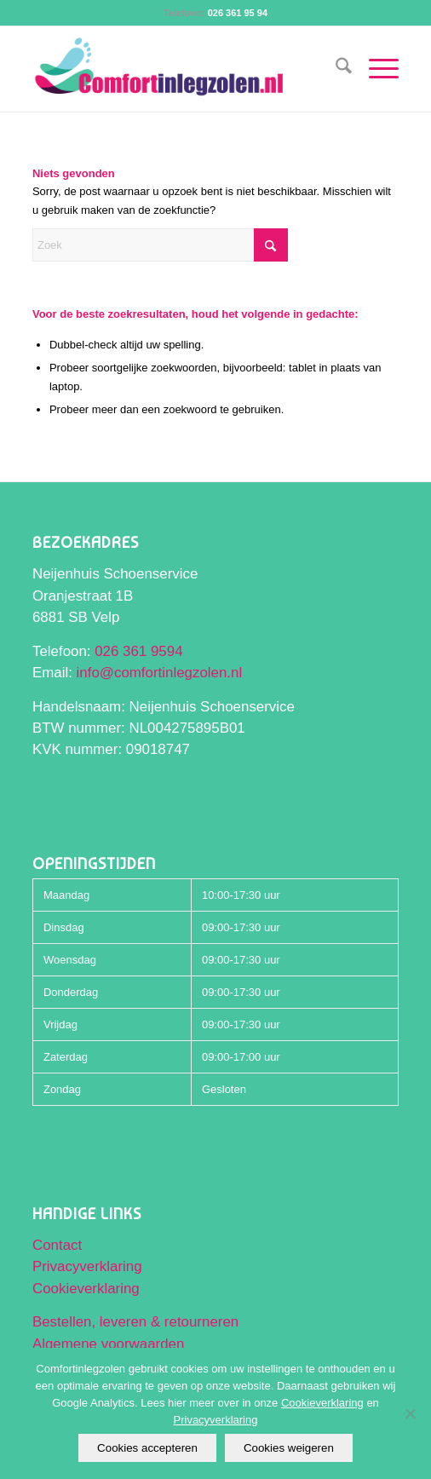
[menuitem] (335, 69)
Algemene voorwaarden (108, 1344)
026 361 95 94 (237, 13)
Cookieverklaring (86, 1288)
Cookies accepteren (147, 1448)
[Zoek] (335, 69)
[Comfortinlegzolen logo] (178, 69)
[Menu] (375, 69)
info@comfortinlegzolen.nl (160, 673)
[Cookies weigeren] (409, 1413)
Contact (57, 1245)
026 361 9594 (138, 651)
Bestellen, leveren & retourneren (135, 1322)
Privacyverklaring (87, 1266)
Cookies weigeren (289, 1448)
